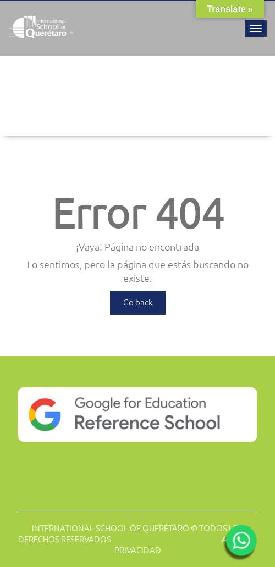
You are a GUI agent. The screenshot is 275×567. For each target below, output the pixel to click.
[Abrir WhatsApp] (239, 544)
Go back (137, 302)
